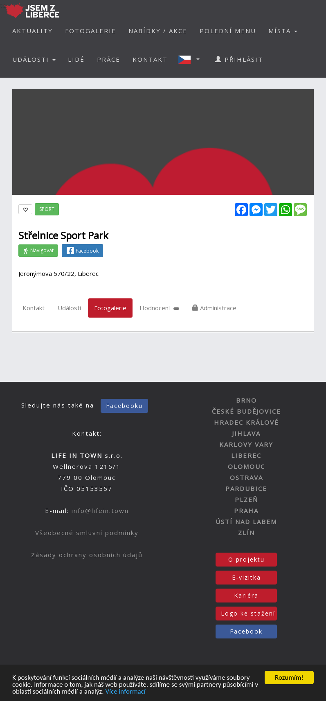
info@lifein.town (100, 510)
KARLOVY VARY (246, 444)
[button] (191, 59)
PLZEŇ (246, 499)
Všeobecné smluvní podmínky (87, 533)
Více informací (125, 692)
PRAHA (246, 510)
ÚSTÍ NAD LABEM (246, 521)
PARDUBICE (246, 488)
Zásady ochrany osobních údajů (87, 555)
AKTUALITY (32, 31)
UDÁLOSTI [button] (34, 59)
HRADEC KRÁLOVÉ (246, 422)
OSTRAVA (246, 477)
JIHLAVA (246, 433)
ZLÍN (246, 533)
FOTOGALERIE (90, 31)
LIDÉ (76, 59)
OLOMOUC (246, 466)
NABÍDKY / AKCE (157, 31)
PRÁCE (108, 59)
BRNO (246, 400)
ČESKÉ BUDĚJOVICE (246, 411)
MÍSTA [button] (282, 31)
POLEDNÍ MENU (228, 31)
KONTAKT (150, 59)
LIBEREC (246, 455)
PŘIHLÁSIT (239, 59)
